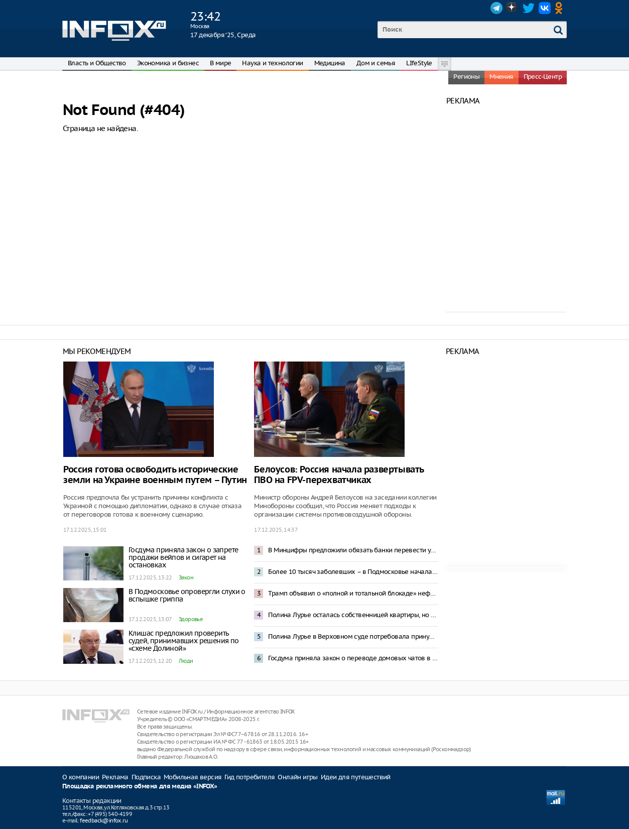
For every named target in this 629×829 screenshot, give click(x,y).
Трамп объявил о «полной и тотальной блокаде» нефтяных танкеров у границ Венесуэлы (353, 593)
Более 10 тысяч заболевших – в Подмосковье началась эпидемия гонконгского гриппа (353, 571)
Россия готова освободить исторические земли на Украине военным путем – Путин (155, 475)
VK (545, 8)
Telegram (496, 8)
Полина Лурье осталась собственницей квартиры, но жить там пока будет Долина (353, 615)
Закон (186, 577)
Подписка (146, 777)
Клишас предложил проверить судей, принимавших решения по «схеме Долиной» (184, 641)
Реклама (115, 777)
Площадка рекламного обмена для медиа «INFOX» (139, 786)
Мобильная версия (192, 777)
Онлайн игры (297, 777)
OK (561, 8)
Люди (186, 660)
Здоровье (191, 619)
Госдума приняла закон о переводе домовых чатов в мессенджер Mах (353, 658)
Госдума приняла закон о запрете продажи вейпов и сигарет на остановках (183, 557)
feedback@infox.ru (104, 820)
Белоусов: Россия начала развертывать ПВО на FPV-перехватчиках (339, 475)
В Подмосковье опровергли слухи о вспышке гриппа (187, 595)
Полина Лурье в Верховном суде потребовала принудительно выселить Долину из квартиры (353, 636)
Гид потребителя (249, 777)
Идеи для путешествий (356, 777)
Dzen (513, 8)
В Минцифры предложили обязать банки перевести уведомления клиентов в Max (353, 550)
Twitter (529, 8)
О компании (80, 777)
